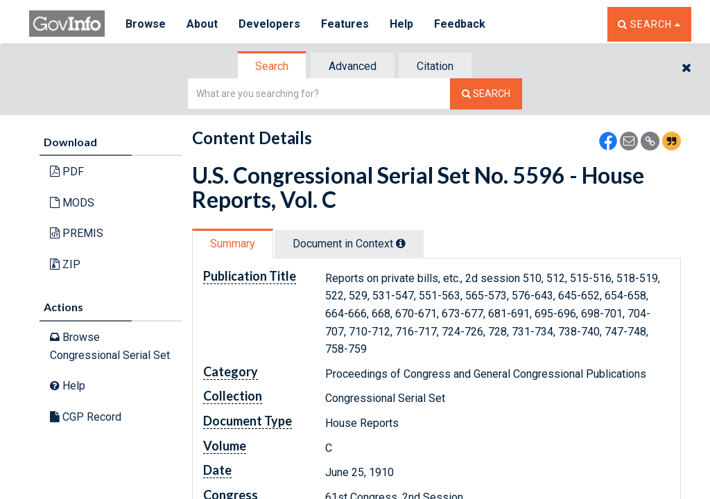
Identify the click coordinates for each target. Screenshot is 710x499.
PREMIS (76, 233)
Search (271, 66)
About (202, 23)
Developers (269, 23)
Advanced (352, 66)
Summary (232, 243)
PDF (67, 171)
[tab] (272, 66)
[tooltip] (401, 243)
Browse (145, 23)
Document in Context (349, 243)
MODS (72, 202)
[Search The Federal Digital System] (486, 94)
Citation (435, 66)
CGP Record (85, 416)
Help (401, 23)
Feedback (459, 23)
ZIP (65, 264)
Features (345, 23)
